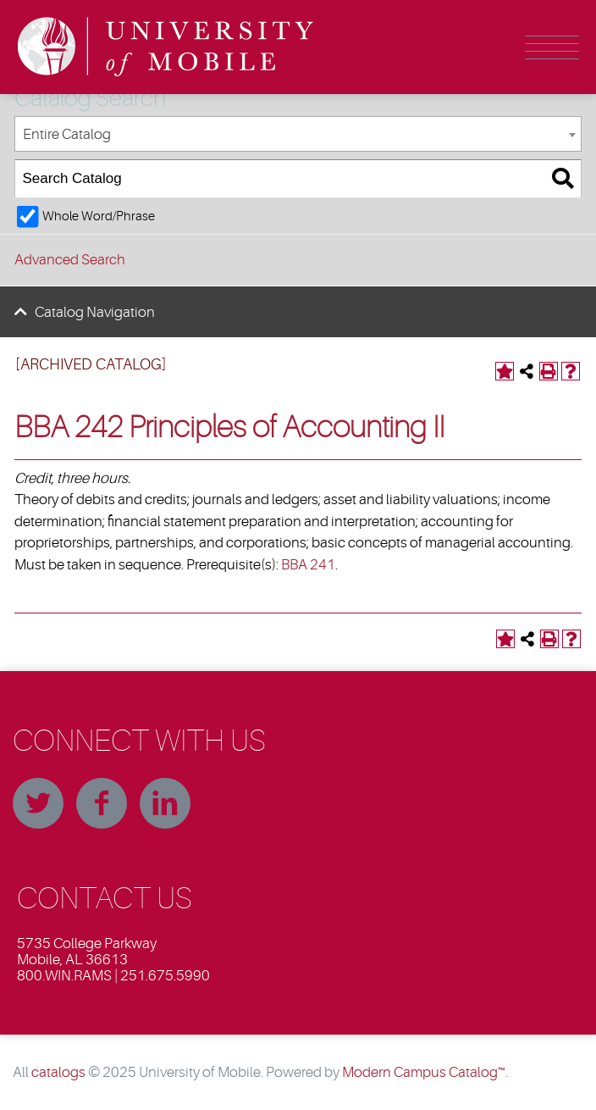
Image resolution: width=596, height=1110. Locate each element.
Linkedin (165, 803)
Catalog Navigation (95, 312)
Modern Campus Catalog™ (423, 1072)
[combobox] (298, 134)
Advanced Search (69, 260)
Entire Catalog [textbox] (67, 134)
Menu (552, 47)
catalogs (58, 1072)
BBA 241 (308, 565)
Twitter (38, 803)
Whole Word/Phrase (98, 216)
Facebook (101, 803)
